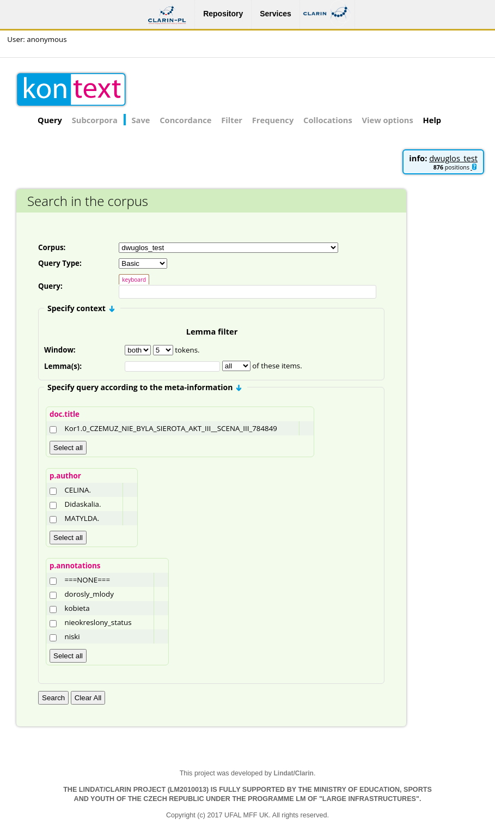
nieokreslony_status (97, 624)
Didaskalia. (82, 506)
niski (72, 638)
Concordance (185, 119)
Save (141, 119)
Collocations (327, 119)
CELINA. (77, 491)
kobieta (76, 610)
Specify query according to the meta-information (144, 389)
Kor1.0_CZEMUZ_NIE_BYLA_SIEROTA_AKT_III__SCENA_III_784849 (170, 430)
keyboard (134, 279)
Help (432, 119)
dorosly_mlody (88, 596)
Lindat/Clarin (294, 775)
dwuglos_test (453, 158)
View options (387, 119)
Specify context (80, 310)
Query (50, 119)
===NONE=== (87, 581)
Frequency (273, 119)
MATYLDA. (81, 520)
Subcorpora (95, 119)
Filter (231, 119)
